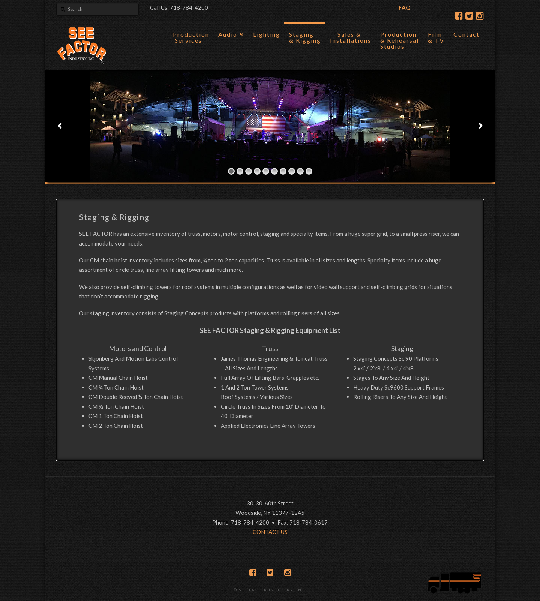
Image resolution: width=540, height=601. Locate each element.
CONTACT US (270, 531)
